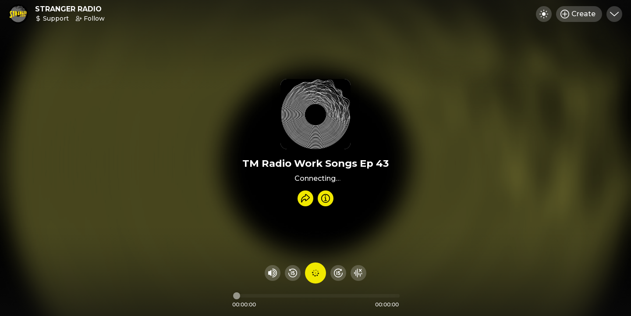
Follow (90, 18)
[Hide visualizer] (358, 273)
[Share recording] (305, 198)
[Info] (325, 198)
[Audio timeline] (316, 296)
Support (52, 18)
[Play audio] (315, 273)
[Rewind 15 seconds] (293, 273)
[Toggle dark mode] (544, 14)
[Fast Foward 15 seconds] (338, 273)
